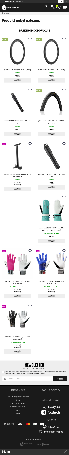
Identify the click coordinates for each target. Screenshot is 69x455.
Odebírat (60, 378)
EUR (66, 1)
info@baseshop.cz (53, 432)
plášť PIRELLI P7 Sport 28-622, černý (51, 70)
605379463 (53, 427)
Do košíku (17, 80)
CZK (61, 1)
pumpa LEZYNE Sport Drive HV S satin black (51, 175)
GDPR (18, 410)
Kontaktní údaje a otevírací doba (18, 397)
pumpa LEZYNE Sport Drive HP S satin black (17, 122)
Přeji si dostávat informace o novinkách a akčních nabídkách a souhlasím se (35, 372)
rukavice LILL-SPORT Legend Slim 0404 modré (51, 282)
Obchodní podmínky (18, 403)
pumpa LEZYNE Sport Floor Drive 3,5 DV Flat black (17, 175)
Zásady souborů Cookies (18, 407)
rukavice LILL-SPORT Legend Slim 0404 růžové (17, 282)
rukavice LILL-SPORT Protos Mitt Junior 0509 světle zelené (51, 229)
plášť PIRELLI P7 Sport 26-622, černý (17, 70)
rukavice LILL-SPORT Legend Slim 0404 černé (17, 338)
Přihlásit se (19, 1)
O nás (18, 400)
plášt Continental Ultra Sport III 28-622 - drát (51, 122)
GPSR (18, 413)
